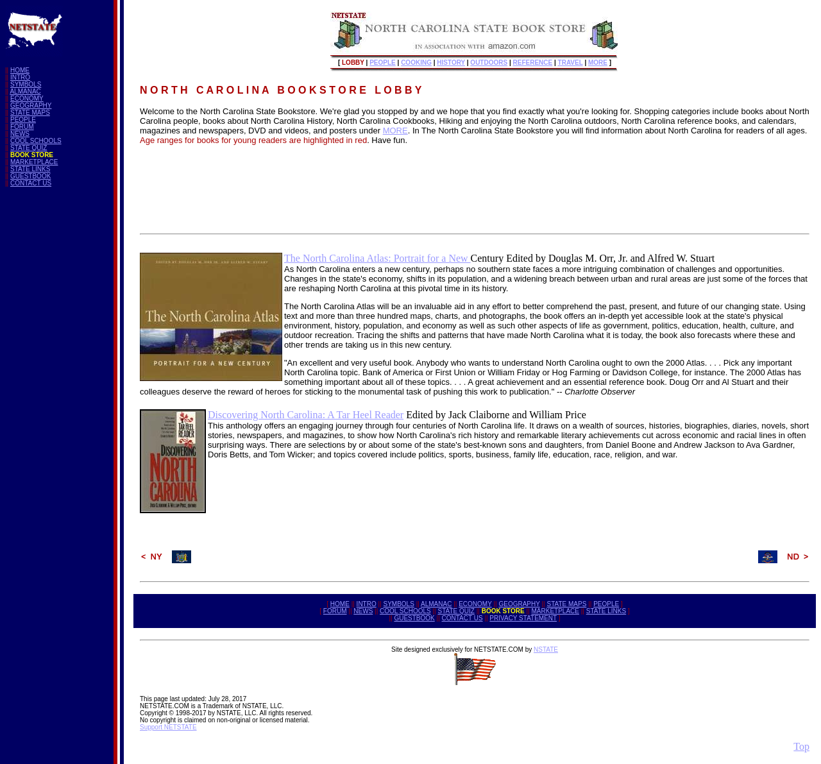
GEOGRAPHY (30, 105)
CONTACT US (30, 183)
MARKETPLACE (34, 162)
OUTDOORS (488, 62)
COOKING (416, 62)
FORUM (22, 126)
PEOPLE (23, 119)
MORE (597, 62)
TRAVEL (570, 62)
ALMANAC (25, 91)
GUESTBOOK (30, 176)
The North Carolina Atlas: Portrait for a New (377, 258)
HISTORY (451, 62)
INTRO (20, 77)
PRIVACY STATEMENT (523, 618)
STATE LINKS (30, 169)
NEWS (20, 133)
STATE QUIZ (28, 147)
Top (801, 746)
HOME (20, 70)
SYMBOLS (25, 84)
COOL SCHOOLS (36, 140)
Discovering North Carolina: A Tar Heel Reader (305, 414)
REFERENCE (533, 62)
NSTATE (546, 649)
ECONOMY (27, 98)
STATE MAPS (30, 112)
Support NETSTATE (168, 727)
